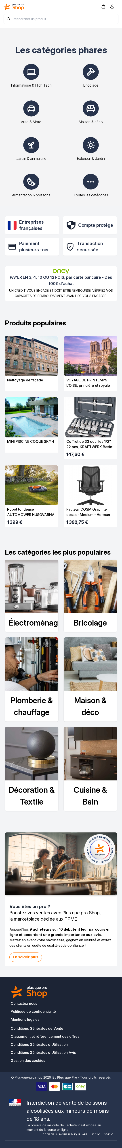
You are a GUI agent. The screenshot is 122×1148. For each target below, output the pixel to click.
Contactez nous (24, 1003)
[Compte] (112, 7)
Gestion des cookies (28, 1060)
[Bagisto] (14, 7)
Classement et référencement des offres (45, 1036)
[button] (103, 6)
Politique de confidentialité (33, 1011)
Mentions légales (25, 1019)
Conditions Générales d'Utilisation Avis (43, 1052)
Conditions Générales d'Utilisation (39, 1044)
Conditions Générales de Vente (37, 1028)
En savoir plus (25, 957)
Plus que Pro (67, 1077)
